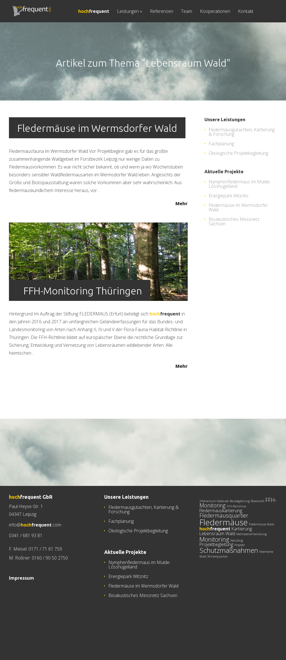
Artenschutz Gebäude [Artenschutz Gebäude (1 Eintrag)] (214, 524)
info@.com (35, 548)
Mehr (181, 226)
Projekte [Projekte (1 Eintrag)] (239, 568)
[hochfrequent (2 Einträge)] (214, 552)
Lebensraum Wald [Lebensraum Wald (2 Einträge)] (217, 557)
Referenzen (161, 11)
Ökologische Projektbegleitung (238, 177)
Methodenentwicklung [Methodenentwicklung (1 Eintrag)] (251, 558)
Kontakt (245, 11)
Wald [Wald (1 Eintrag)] (202, 580)
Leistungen (129, 11)
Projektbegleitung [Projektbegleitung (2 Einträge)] (216, 568)
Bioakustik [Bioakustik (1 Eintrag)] (257, 524)
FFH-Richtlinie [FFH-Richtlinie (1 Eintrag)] (236, 530)
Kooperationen (215, 11)
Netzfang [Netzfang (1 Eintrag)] (236, 564)
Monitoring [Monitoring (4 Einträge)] (214, 562)
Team (186, 11)
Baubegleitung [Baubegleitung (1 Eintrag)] (240, 524)
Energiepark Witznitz (229, 219)
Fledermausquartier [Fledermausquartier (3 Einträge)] (223, 539)
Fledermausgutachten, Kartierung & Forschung (242, 155)
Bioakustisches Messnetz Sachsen (234, 245)
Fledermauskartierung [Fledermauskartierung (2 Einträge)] (220, 534)
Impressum (21, 601)
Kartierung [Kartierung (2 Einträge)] (242, 552)
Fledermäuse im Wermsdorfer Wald (97, 151)
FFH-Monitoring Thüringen (82, 314)
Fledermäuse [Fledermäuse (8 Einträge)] (223, 545)
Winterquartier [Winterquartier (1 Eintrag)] (218, 580)
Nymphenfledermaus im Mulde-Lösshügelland (240, 207)
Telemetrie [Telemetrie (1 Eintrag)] (266, 575)
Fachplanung (221, 167)
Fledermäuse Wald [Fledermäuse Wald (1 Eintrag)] (261, 548)
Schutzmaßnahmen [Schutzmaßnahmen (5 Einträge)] (228, 573)
